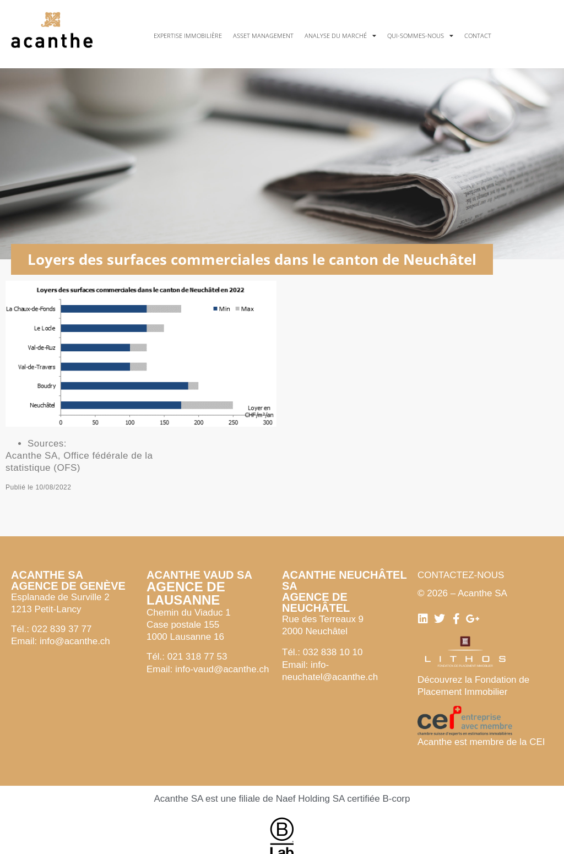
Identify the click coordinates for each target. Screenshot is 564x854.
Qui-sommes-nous (420, 35)
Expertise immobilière (188, 35)
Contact (477, 35)
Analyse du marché (340, 35)
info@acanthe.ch (75, 641)
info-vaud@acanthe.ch (222, 669)
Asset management (263, 35)
